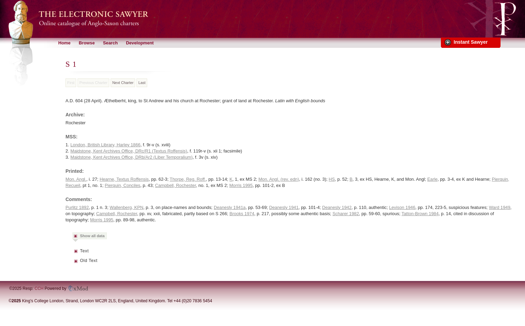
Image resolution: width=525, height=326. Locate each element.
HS (332, 179)
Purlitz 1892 (77, 207)
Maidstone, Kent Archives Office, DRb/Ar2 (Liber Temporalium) (131, 157)
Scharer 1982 (345, 213)
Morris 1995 (241, 185)
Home (64, 42)
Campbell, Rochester (175, 185)
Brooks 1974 (242, 213)
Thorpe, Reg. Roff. (188, 179)
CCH (38, 288)
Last (141, 83)
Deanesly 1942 (336, 207)
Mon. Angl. (75, 179)
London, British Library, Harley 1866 (105, 144)
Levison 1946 (402, 207)
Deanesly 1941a (230, 207)
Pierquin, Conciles (122, 185)
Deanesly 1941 (284, 207)
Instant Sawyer (471, 42)
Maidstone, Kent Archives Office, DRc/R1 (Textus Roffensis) (128, 151)
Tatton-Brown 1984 (420, 213)
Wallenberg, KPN (126, 207)
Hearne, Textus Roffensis (124, 179)
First (70, 83)
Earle (432, 179)
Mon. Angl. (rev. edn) (279, 179)
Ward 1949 (499, 207)
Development (139, 42)
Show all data (92, 236)
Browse (87, 42)
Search (110, 42)
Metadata (76, 253)
